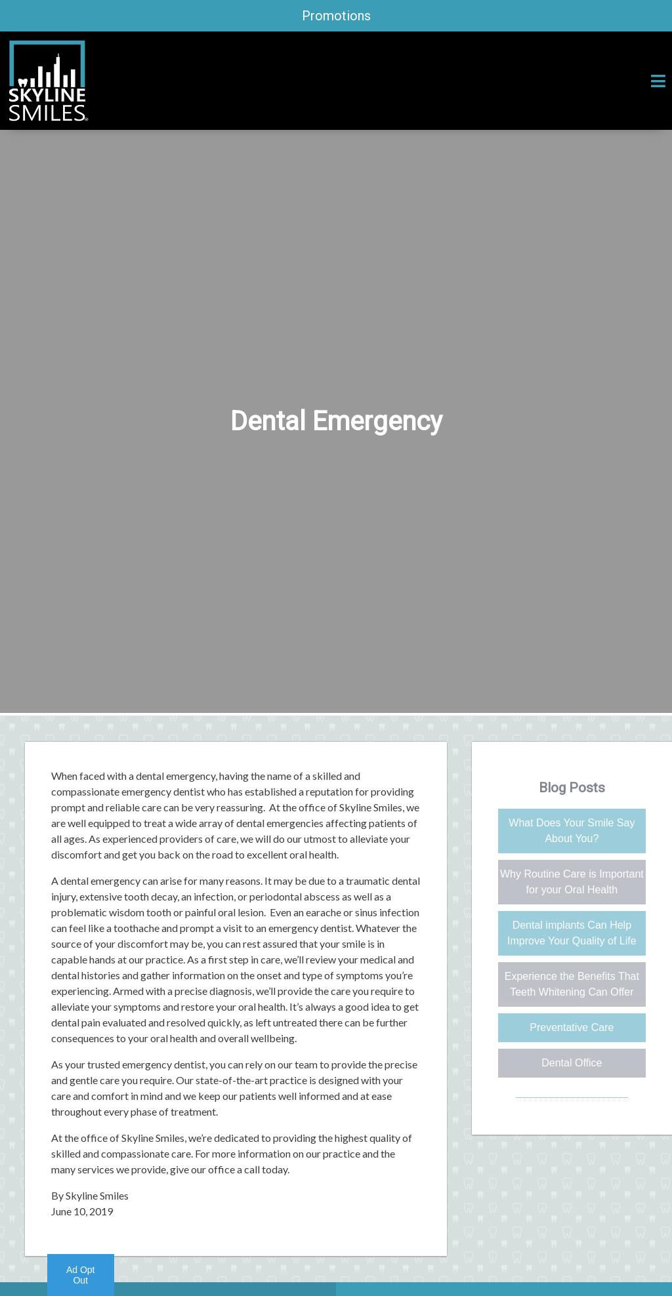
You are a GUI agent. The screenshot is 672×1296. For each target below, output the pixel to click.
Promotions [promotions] (336, 16)
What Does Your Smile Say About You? (572, 830)
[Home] (48, 117)
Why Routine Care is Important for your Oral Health (572, 881)
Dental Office (571, 1062)
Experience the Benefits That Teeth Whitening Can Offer (572, 984)
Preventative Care (572, 1027)
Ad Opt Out (80, 1275)
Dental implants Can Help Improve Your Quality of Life (572, 933)
